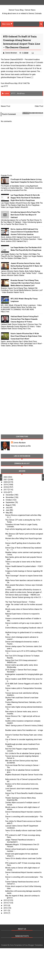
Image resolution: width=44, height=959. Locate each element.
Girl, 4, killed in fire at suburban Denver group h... (23, 753)
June (8, 510)
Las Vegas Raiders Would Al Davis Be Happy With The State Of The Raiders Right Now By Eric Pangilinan (25, 197)
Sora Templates (16, 945)
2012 (6, 908)
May (7, 513)
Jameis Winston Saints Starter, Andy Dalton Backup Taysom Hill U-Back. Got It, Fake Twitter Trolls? (26, 266)
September (10, 502)
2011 (6, 911)
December (10, 495)
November (10, 497)
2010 (6, 913)
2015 (6, 900)
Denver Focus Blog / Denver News (22, 10)
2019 (6, 485)
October (9, 500)
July (7, 508)
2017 (6, 490)
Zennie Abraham (19, 443)
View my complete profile (21, 446)
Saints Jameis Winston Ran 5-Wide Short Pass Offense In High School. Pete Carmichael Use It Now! (26, 336)
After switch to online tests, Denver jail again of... (24, 592)
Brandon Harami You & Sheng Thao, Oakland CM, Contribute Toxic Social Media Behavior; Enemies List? (25, 283)
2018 (6, 487)
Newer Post (5, 106)
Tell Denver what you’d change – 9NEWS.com (22, 595)
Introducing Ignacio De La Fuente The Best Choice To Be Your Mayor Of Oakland (25, 214)
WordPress (21, 93)
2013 (6, 905)
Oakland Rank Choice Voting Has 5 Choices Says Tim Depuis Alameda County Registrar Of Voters (24, 319)
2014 (6, 903)
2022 (6, 477)
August (9, 505)
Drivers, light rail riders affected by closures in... (23, 590)
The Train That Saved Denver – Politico (20, 602)
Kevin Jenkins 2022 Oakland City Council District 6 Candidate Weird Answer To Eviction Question (24, 232)
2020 (6, 482)
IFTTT (6, 86)
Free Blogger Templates (33, 945)
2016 (6, 492)
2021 (6, 480)
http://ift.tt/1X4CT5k (22, 83)
